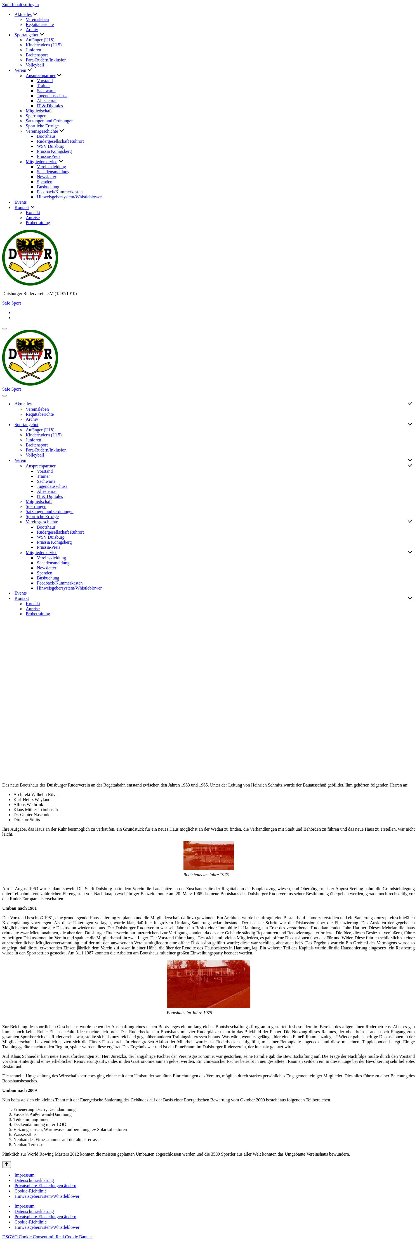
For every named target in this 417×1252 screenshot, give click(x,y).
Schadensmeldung (53, 171)
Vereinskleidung (51, 166)
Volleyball (35, 65)
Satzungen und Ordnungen (50, 120)
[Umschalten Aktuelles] (410, 404)
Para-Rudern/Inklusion (46, 60)
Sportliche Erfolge (42, 125)
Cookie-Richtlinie (31, 1201)
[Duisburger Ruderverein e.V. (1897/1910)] (208, 258)
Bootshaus (46, 136)
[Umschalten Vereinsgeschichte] (410, 522)
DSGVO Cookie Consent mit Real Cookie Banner (47, 1247)
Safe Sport (11, 303)
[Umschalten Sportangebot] (410, 424)
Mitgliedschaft (39, 110)
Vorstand (45, 80)
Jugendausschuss (52, 95)
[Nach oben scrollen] (6, 1175)
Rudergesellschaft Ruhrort (60, 141)
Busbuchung (48, 186)
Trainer (43, 85)
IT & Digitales (50, 105)
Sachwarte (46, 90)
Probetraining (38, 222)
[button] (35, 14)
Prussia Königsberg (54, 151)
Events (21, 202)
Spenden (44, 181)
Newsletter (46, 176)
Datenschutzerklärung (34, 1190)
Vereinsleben (37, 19)
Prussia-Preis (48, 156)
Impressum (24, 1185)
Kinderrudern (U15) (44, 44)
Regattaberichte (40, 24)
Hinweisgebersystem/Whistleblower (69, 196)
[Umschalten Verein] (410, 460)
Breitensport (37, 55)
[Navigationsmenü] (4, 328)
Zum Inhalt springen (20, 4)
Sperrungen (36, 115)
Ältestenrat (46, 100)
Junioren (33, 49)
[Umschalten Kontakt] (410, 598)
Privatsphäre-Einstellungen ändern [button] (45, 1196)
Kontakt (33, 212)
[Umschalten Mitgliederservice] (410, 552)
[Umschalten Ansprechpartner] (410, 466)
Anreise (33, 217)
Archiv (32, 29)
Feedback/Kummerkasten (60, 191)
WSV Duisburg (51, 146)
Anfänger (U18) (40, 39)
